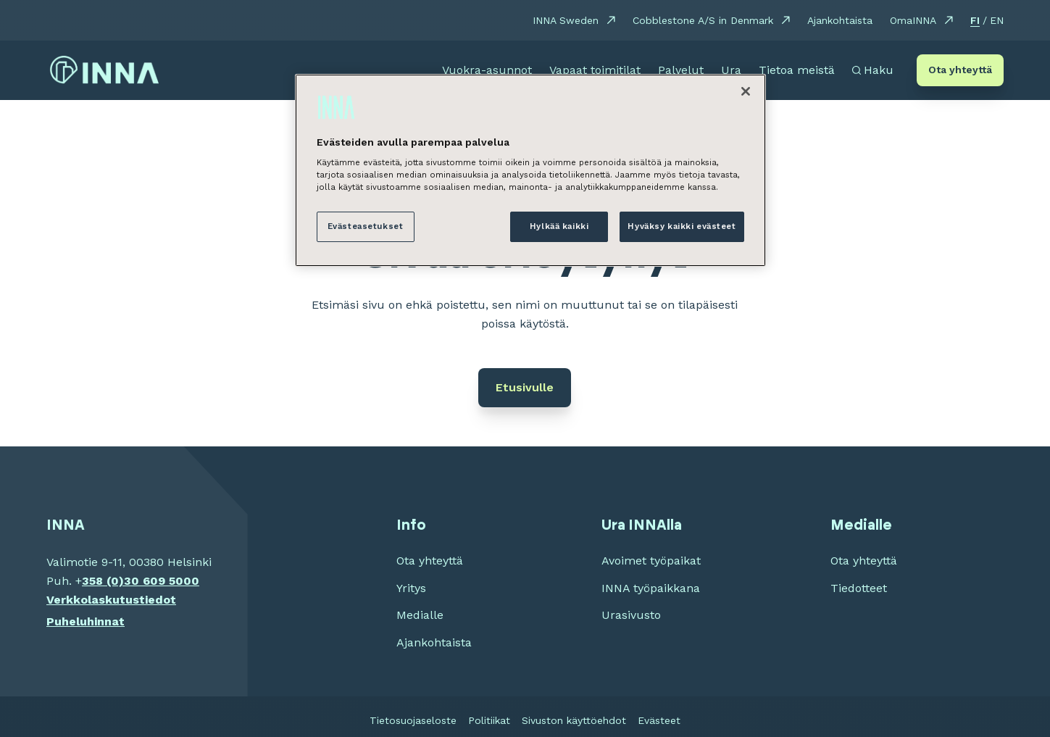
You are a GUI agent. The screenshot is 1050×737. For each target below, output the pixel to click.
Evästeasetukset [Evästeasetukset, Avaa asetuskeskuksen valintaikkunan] (366, 226)
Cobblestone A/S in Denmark (703, 20)
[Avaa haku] (872, 70)
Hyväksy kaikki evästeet (682, 226)
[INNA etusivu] (104, 70)
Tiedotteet (858, 588)
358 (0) (103, 581)
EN (997, 20)
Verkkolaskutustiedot (111, 600)
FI (975, 20)
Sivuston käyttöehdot (574, 720)
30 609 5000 (161, 581)
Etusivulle (525, 387)
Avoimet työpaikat (651, 560)
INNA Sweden (566, 20)
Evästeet (659, 720)
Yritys (411, 588)
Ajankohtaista (839, 20)
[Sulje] (746, 91)
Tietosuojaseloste (413, 720)
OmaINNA (913, 20)
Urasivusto (631, 615)
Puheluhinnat (85, 621)
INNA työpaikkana (650, 588)
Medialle (419, 615)
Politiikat (489, 720)
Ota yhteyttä (960, 69)
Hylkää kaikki (559, 226)
